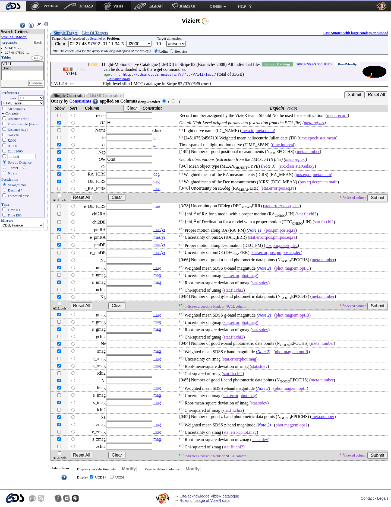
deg (156, 174)
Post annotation (118, 79)
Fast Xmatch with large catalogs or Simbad (355, 33)
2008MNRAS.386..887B (314, 64)
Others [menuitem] (216, 6)
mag (157, 267)
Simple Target (66, 33)
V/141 (22, 64)
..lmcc (22, 68)
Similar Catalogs (277, 64)
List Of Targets (95, 33)
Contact (367, 498)
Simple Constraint (69, 95)
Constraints (84, 101)
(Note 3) (268, 166)
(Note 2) (264, 268)
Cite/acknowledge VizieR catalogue (209, 496)
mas (156, 188)
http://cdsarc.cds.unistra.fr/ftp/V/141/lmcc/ (169, 74)
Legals (382, 498)
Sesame (95, 38)
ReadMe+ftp (347, 64)
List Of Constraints (105, 95)
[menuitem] (13, 6)
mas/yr (159, 229)
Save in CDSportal (14, 37)
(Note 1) (254, 230)
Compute (11, 113)
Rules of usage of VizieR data (204, 500)
